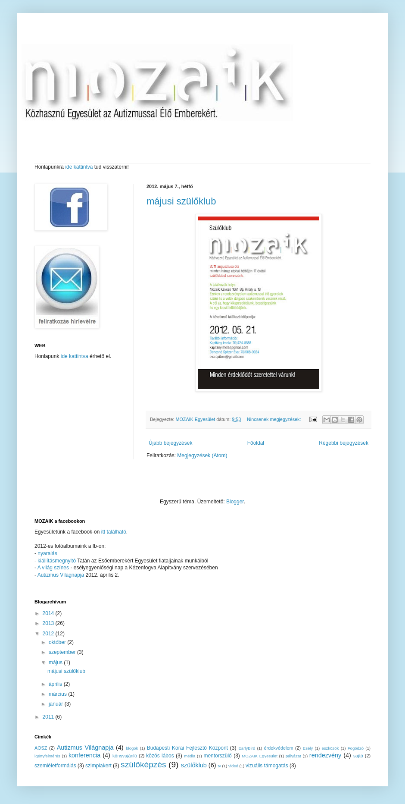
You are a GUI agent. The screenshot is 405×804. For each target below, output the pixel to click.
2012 (49, 634)
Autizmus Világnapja (61, 575)
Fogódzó (356, 748)
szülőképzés (143, 764)
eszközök (330, 748)
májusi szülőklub (181, 201)
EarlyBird (246, 748)
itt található (113, 532)
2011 (49, 717)
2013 (49, 623)
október (58, 642)
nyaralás (47, 553)
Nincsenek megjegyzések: (274, 419)
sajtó (358, 755)
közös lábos (160, 756)
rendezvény (325, 755)
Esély (308, 748)
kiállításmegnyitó (56, 561)
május (56, 663)
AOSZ (40, 748)
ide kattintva (79, 167)
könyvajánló (124, 755)
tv (219, 765)
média (189, 756)
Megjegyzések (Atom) (202, 455)
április (56, 684)
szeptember (63, 652)
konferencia (84, 755)
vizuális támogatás (267, 766)
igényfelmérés (47, 756)
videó (233, 765)
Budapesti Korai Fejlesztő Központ (187, 748)
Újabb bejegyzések (170, 443)
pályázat (293, 756)
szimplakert (98, 766)
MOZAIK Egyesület (259, 756)
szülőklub (194, 765)
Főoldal (255, 443)
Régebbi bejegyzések (343, 443)
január (57, 704)
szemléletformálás (55, 766)
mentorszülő (217, 756)
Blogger (235, 502)
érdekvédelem (278, 748)
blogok (132, 748)
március (58, 694)
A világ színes (54, 568)
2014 (49, 613)
